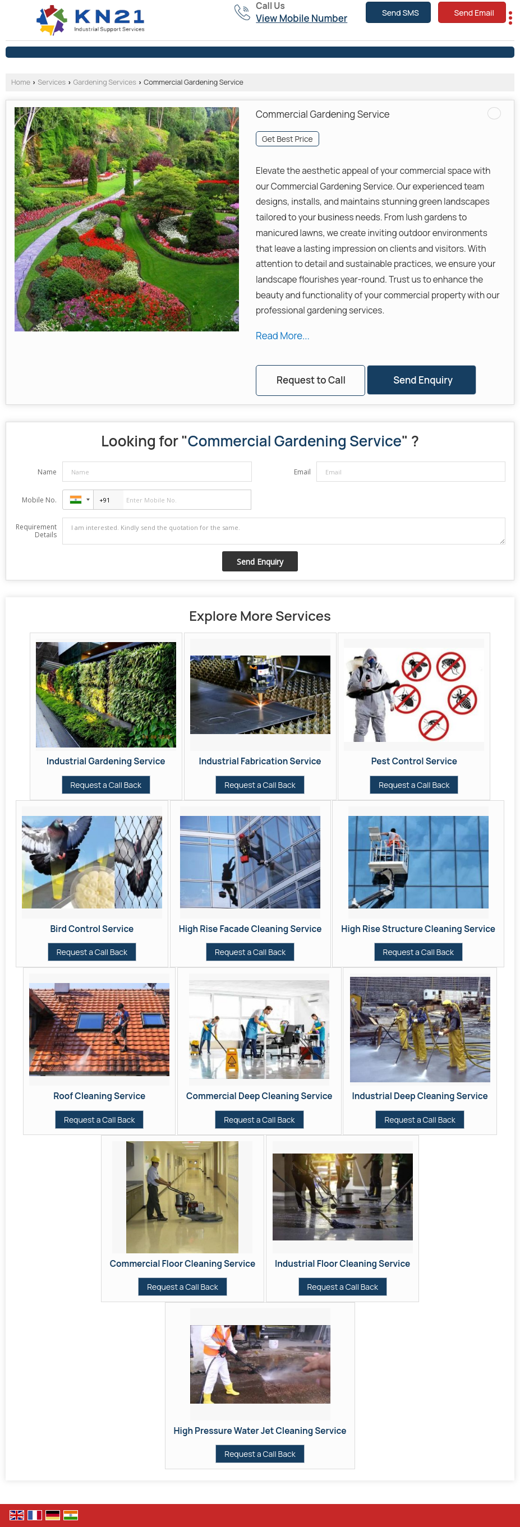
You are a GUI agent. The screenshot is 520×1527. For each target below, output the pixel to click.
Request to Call (311, 379)
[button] (301, 18)
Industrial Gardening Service (106, 761)
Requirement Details (36, 531)
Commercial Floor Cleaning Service (183, 1264)
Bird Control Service (92, 929)
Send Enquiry (423, 379)
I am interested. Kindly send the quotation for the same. (283, 531)
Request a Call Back (106, 784)
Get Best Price (287, 138)
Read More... (283, 335)
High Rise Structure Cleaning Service (418, 929)
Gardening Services (104, 82)
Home (20, 82)
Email (302, 472)
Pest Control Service (414, 761)
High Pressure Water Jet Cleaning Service (260, 1431)
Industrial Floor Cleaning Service (342, 1264)
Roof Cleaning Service (99, 1096)
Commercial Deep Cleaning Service (259, 1096)
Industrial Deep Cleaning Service (419, 1096)
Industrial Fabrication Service (260, 761)
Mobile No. (39, 500)
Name (47, 472)
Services (52, 82)
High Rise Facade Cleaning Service (250, 929)
